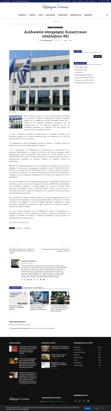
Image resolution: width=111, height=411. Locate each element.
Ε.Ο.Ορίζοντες (79, 72)
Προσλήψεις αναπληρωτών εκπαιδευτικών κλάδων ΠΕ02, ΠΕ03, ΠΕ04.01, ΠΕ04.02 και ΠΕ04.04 (22, 251)
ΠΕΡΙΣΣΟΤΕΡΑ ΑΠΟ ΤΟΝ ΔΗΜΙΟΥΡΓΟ (33, 287)
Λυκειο (41, 15)
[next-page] (13, 314)
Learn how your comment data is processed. (43, 328)
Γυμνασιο (33, 15)
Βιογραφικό (80, 1)
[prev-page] (10, 314)
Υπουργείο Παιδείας (58, 27)
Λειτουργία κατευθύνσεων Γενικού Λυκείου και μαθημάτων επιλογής (56, 250)
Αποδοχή (84, 408)
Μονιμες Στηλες (76, 15)
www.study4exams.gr (81, 70)
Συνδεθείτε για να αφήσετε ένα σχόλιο (20, 324)
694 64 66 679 (7, 1)
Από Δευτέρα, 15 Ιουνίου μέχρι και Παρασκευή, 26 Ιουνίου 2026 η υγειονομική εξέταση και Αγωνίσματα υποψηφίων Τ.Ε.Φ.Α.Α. (28, 350)
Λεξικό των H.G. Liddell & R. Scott (84, 80)
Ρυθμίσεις (33, 409)
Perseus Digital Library (81, 67)
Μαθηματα (22, 15)
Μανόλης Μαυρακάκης (46, 40)
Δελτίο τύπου (19, 228)
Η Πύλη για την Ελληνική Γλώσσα (84, 77)
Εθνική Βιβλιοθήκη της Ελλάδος (84, 75)
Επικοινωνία (92, 1)
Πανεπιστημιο (63, 15)
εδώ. (28, 222)
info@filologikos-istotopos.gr (22, 1)
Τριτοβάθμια (27, 228)
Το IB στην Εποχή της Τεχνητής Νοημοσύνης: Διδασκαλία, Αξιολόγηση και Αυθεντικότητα (38, 307)
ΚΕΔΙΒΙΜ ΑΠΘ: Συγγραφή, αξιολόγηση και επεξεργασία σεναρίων (16, 307)
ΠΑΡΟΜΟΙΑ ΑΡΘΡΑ (15, 287)
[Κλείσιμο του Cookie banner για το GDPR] (103, 408)
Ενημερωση (88, 15)
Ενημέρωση (17, 24)
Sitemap (86, 1)
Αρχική (74, 1)
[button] (107, 15)
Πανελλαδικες (51, 15)
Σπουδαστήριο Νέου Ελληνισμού (84, 83)
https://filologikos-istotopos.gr (27, 263)
